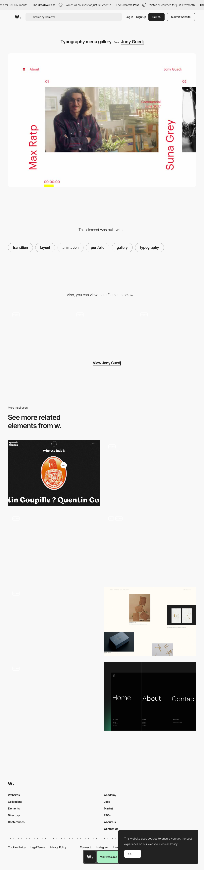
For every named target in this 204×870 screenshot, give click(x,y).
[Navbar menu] (150, 696)
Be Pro (156, 17)
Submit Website (181, 17)
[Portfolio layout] (150, 473)
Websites (14, 795)
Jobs (107, 801)
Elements (14, 808)
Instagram (102, 847)
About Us (110, 822)
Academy (110, 795)
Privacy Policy (58, 847)
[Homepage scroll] (54, 621)
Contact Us (111, 828)
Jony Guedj (132, 41)
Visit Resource (108, 856)
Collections (15, 801)
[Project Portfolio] (150, 621)
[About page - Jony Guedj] (102, 329)
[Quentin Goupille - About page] (54, 473)
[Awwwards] (18, 17)
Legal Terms (37, 847)
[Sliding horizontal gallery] (38, 329)
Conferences (16, 822)
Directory (14, 815)
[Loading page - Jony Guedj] (166, 329)
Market (108, 808)
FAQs (107, 815)
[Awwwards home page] (90, 857)
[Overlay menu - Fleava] (54, 544)
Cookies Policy (17, 847)
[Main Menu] (150, 546)
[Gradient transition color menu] (54, 694)
